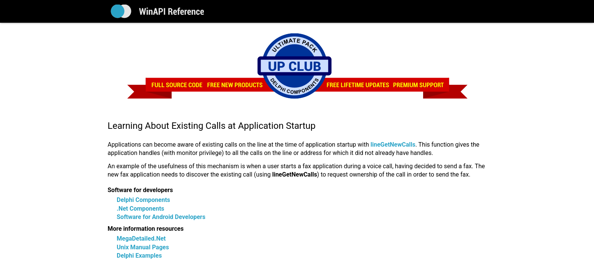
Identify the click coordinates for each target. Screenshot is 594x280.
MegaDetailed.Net (141, 238)
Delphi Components (143, 199)
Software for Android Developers (161, 217)
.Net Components (140, 208)
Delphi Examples (139, 255)
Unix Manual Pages (143, 247)
